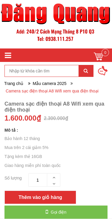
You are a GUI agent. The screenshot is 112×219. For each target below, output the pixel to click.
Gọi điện (56, 212)
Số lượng (13, 178)
